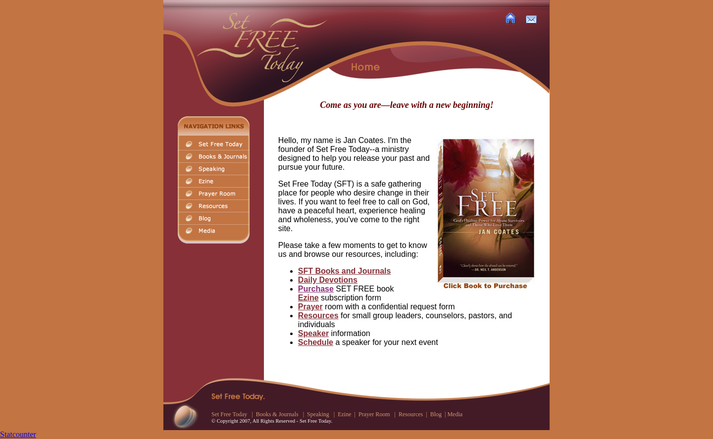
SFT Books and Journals (344, 271)
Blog (436, 414)
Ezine (308, 297)
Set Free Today (229, 414)
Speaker (313, 333)
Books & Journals (277, 414)
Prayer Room (375, 414)
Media (454, 414)
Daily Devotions (327, 280)
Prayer (310, 306)
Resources (318, 315)
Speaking (318, 414)
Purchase (316, 289)
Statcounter (18, 434)
